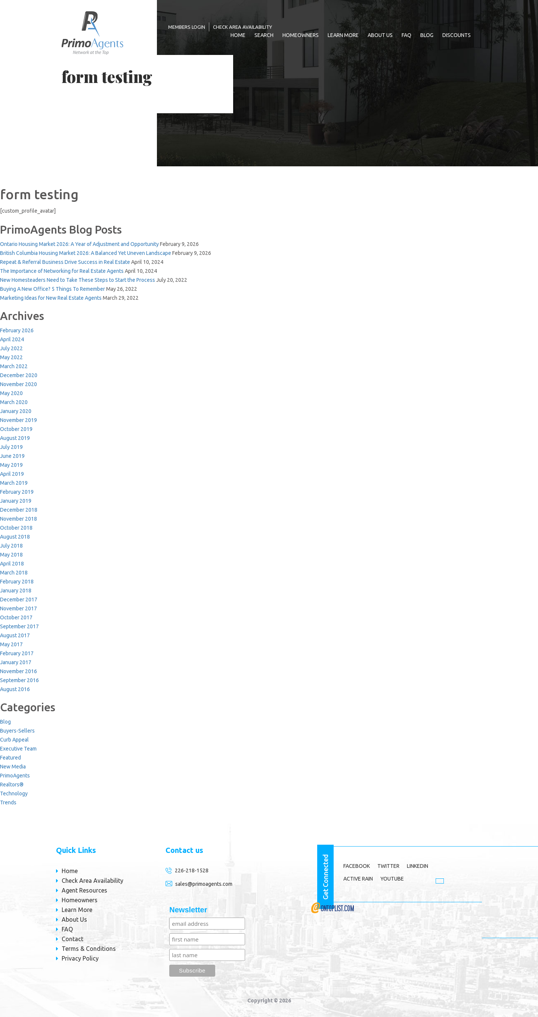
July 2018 (11, 546)
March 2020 (14, 402)
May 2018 (11, 555)
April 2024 (12, 339)
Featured (10, 758)
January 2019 (15, 501)
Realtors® (12, 785)
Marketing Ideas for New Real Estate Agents (51, 298)
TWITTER (388, 866)
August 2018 (15, 537)
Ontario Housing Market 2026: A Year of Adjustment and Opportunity (79, 244)
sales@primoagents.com (203, 884)
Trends (8, 802)
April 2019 (12, 474)
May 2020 (11, 393)
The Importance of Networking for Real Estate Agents (62, 271)
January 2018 (15, 591)
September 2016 (19, 680)
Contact (72, 939)
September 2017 (19, 626)
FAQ (406, 35)
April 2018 (12, 564)
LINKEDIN (417, 866)
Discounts (456, 35)
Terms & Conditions (89, 948)
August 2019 (15, 438)
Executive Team (18, 749)
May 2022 (11, 357)
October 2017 (16, 617)
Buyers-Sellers (17, 731)
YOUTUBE (392, 879)
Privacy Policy (80, 958)
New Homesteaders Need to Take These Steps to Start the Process (77, 280)
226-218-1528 (191, 870)
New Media (13, 767)
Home (238, 35)
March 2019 (14, 483)
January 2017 (15, 662)
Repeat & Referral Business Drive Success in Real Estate (65, 262)
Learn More (343, 35)
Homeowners (300, 35)
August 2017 (15, 635)
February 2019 (17, 492)
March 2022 (14, 366)
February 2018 (17, 582)
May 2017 (11, 644)
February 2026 (17, 330)
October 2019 (16, 429)
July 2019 (11, 447)
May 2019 (11, 465)
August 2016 (15, 689)
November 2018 (18, 519)
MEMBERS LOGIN (186, 27)
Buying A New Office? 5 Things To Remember (52, 289)
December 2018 (18, 510)
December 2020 (18, 375)
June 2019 (12, 456)
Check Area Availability (242, 27)
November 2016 (18, 671)
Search (263, 35)
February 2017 (17, 653)
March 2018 (14, 573)
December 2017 (18, 600)
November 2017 (18, 608)
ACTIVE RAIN (358, 879)
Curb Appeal (14, 740)
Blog (426, 35)
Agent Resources (84, 890)
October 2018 (16, 528)
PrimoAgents (15, 776)
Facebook (356, 866)
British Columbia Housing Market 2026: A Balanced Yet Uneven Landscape (85, 253)
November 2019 (18, 420)
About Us (380, 35)
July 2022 (11, 348)
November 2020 (18, 384)
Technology (14, 793)
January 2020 (15, 411)
